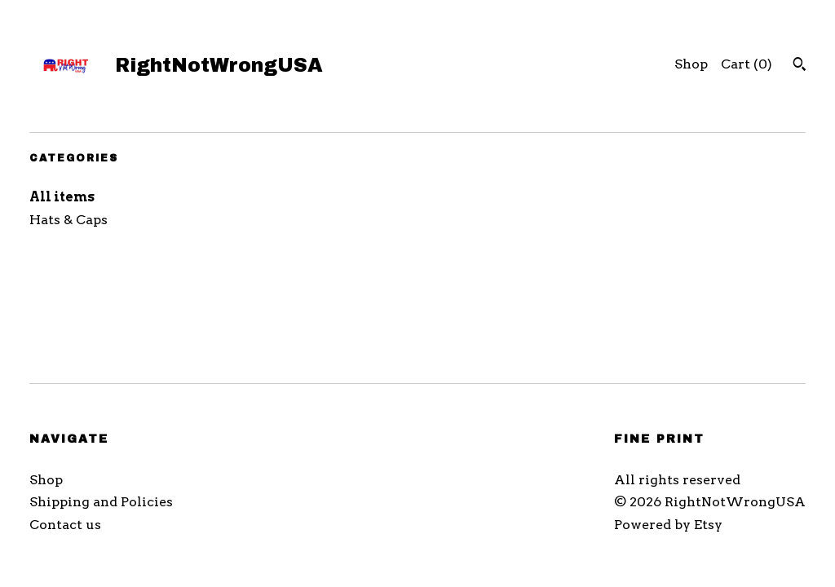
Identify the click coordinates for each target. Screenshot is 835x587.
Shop (691, 64)
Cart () (746, 64)
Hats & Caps (68, 219)
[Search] (799, 66)
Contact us (65, 524)
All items (62, 197)
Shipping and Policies (101, 502)
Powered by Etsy (668, 524)
